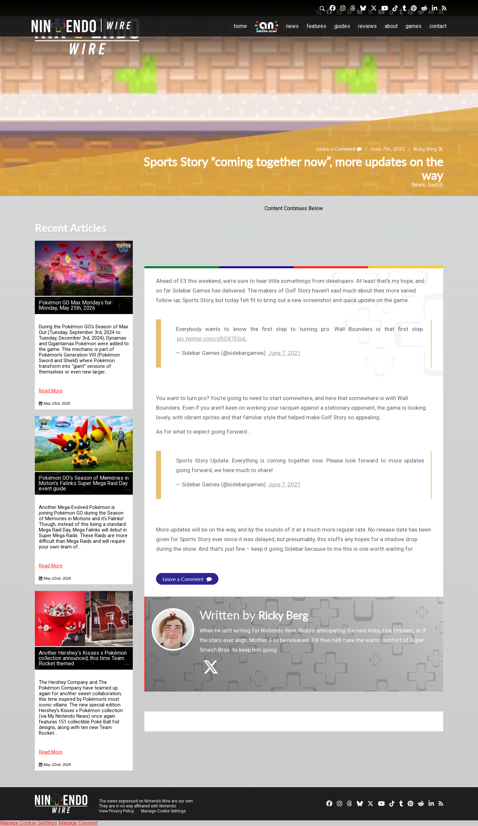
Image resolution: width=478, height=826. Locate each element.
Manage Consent (78, 823)
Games (414, 26)
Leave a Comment (336, 148)
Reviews (367, 26)
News (292, 26)
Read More (50, 391)
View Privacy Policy (116, 811)
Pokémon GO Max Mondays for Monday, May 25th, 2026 (75, 305)
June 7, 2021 (284, 353)
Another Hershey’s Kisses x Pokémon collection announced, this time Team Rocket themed (83, 658)
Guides (342, 26)
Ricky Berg (424, 148)
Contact (438, 26)
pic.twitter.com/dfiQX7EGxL (212, 338)
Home (240, 26)
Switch (435, 185)
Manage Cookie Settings (164, 811)
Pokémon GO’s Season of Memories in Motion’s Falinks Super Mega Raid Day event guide (84, 483)
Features (316, 26)
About (391, 26)
